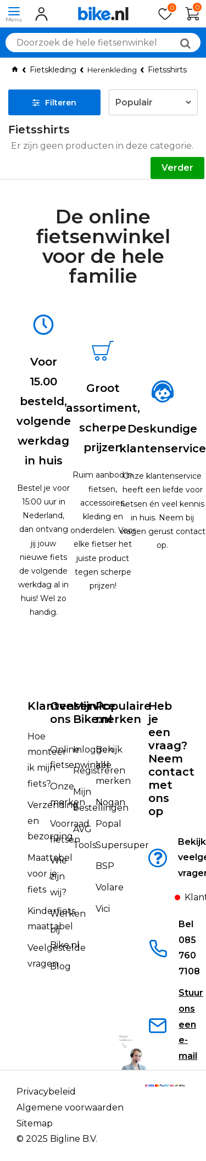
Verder (177, 167)
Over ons (64, 712)
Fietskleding (53, 70)
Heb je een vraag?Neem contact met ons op (171, 758)
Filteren (54, 103)
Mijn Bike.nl (92, 712)
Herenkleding (112, 69)
